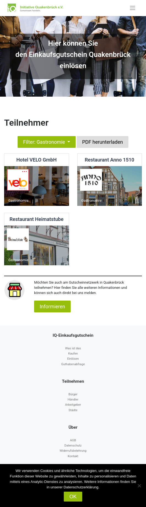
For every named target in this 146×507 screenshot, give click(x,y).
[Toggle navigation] (132, 8)
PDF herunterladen (102, 142)
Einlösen (73, 359)
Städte (72, 410)
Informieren (52, 306)
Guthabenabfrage (73, 364)
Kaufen (73, 353)
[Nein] (139, 485)
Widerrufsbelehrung (73, 451)
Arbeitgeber (73, 405)
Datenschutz (72, 445)
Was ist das (73, 348)
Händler (73, 399)
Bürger (73, 394)
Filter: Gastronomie (44, 142)
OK (72, 496)
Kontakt (73, 456)
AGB (73, 440)
